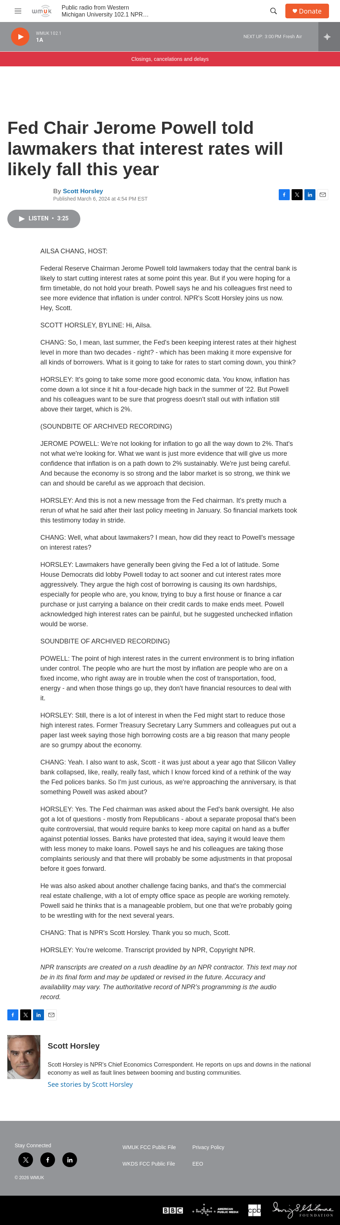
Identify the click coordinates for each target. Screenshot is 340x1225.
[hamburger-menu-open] (18, 11)
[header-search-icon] (274, 11)
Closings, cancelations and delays (170, 59)
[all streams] (329, 36)
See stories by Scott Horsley (90, 1084)
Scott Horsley (83, 191)
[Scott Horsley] (23, 1057)
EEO (197, 1164)
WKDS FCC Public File (149, 1164)
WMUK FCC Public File (149, 1147)
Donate (310, 11)
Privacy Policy (208, 1147)
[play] (20, 37)
